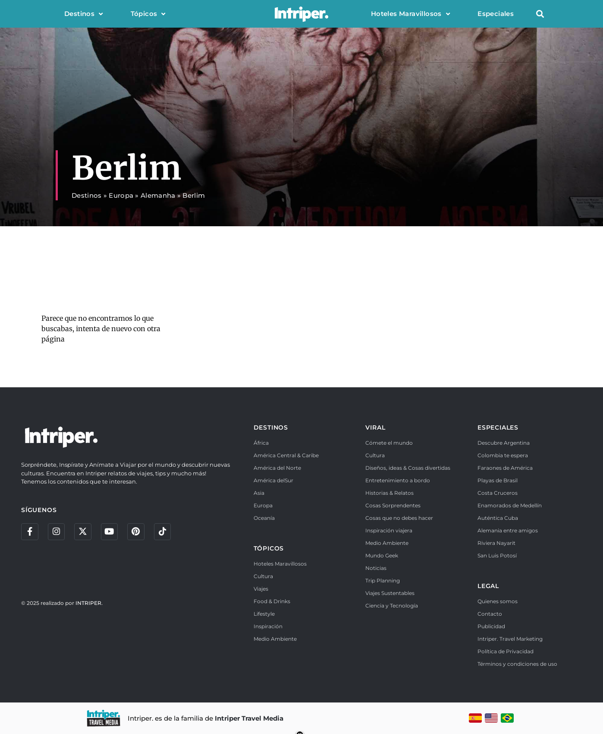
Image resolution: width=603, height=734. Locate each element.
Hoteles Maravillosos (410, 14)
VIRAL (375, 427)
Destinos (83, 14)
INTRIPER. (89, 603)
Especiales (495, 13)
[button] (540, 14)
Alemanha (158, 195)
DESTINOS (271, 427)
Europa (121, 195)
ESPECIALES (497, 427)
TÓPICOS (269, 548)
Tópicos (148, 14)
